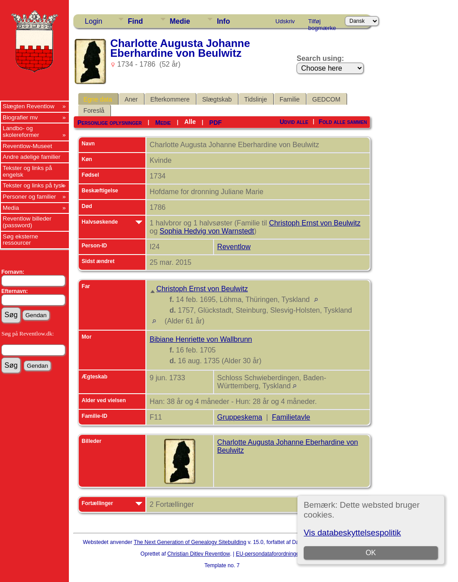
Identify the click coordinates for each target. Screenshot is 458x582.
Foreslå (94, 110)
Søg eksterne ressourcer (20, 239)
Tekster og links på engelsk (27, 171)
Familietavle (291, 417)
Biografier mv (20, 117)
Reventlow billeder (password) (27, 222)
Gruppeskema (240, 417)
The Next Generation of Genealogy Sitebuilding (190, 542)
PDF (215, 122)
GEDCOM (326, 99)
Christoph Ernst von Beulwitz (314, 223)
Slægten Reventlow (29, 106)
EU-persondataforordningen (269, 554)
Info (223, 21)
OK (371, 553)
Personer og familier (29, 196)
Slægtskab (217, 99)
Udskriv (285, 21)
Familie (290, 99)
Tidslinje (255, 99)
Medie (180, 21)
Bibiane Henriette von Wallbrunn (201, 339)
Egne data (98, 99)
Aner (131, 99)
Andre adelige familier (31, 156)
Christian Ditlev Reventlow (198, 554)
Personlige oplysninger (109, 122)
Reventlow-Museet (27, 146)
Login (93, 21)
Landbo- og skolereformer (21, 131)
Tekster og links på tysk (33, 185)
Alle (190, 121)
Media (11, 207)
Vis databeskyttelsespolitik (352, 532)
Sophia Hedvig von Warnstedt (207, 231)
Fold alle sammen (343, 121)
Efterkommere (170, 99)
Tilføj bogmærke (322, 23)
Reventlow (234, 247)
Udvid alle (294, 121)
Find (135, 21)
